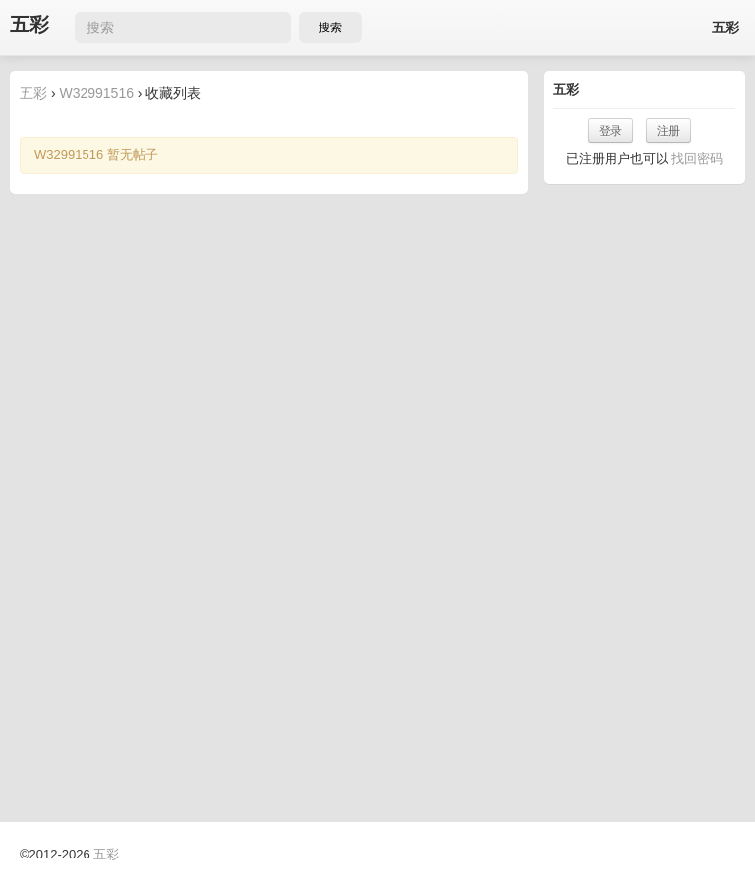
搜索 (330, 27)
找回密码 (697, 158)
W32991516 (96, 93)
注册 (668, 131)
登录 (610, 131)
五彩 (29, 25)
